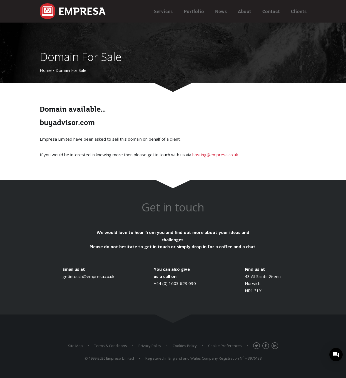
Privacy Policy (149, 345)
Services (163, 11)
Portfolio (194, 11)
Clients (299, 11)
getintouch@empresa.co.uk (88, 276)
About (244, 11)
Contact (271, 11)
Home (46, 70)
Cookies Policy (185, 345)
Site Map (75, 345)
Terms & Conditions (110, 345)
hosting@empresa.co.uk (215, 154)
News (221, 11)
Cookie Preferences (225, 345)
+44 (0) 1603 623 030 (175, 283)
